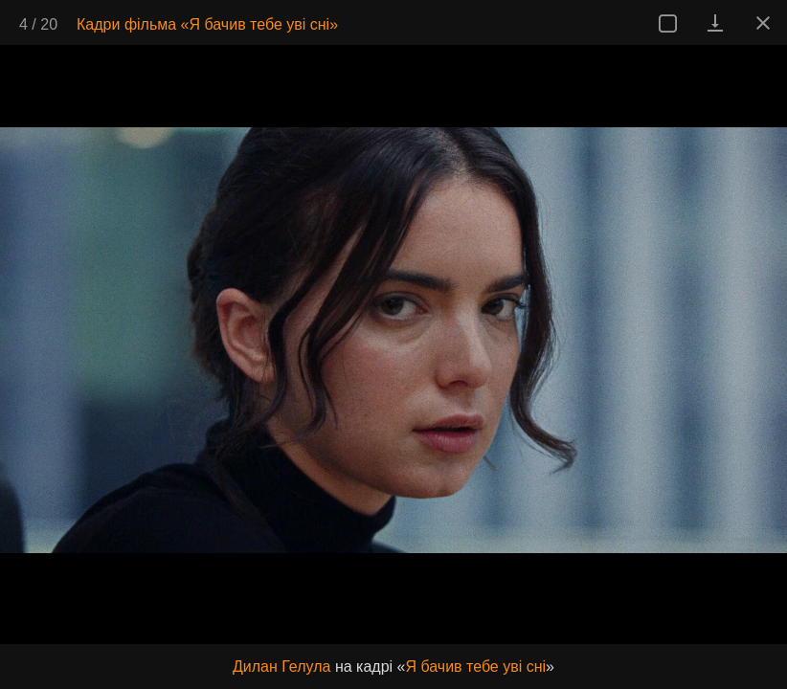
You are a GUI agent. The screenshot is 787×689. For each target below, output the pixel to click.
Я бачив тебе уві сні (475, 666)
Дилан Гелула (281, 666)
